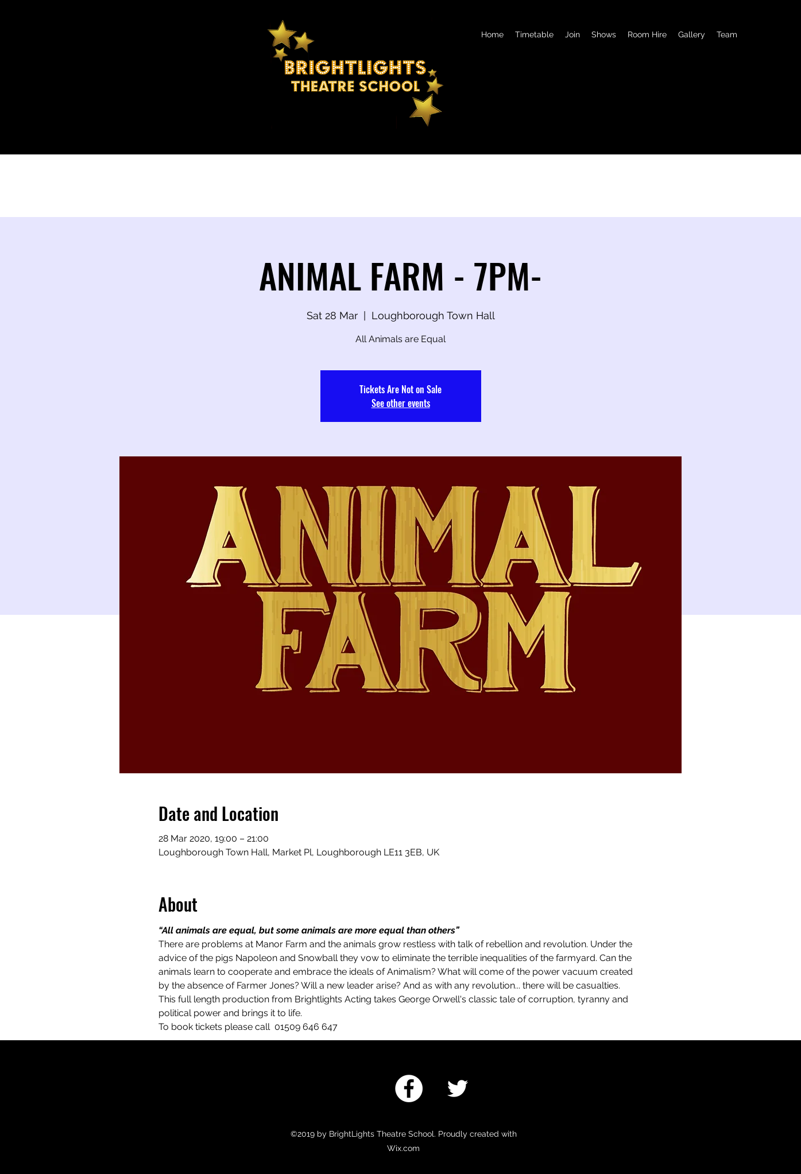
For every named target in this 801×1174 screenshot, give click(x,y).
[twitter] (457, 1088)
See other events (401, 403)
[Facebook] (409, 1088)
